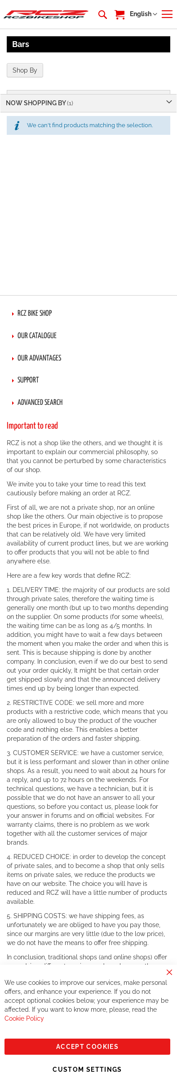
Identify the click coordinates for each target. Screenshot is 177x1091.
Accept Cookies (87, 1046)
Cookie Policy (24, 1018)
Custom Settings (87, 1069)
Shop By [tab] (25, 70)
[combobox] (102, 14)
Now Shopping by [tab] (36, 103)
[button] (143, 14)
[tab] (88, 314)
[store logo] (46, 14)
